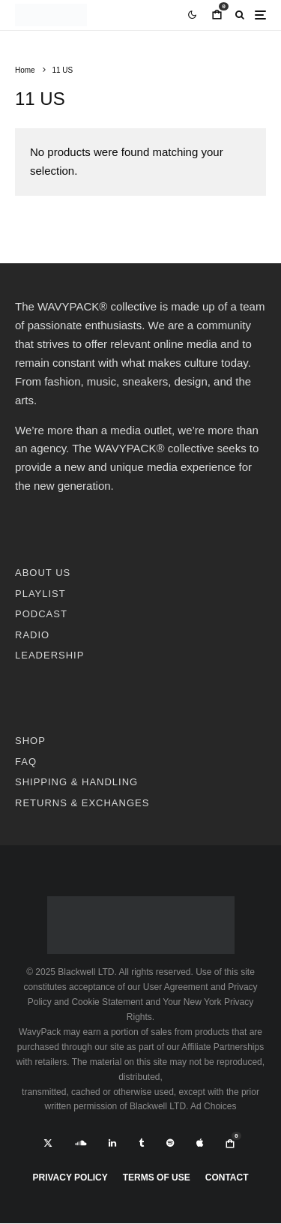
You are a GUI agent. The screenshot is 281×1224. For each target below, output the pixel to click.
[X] (48, 1143)
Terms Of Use (156, 1177)
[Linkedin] (112, 1143)
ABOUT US (42, 572)
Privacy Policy (69, 1177)
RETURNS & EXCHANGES (82, 802)
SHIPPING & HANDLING (76, 782)
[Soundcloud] (80, 1143)
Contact (227, 1177)
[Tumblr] (141, 1143)
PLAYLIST (40, 593)
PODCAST (41, 614)
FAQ (26, 761)
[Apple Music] (199, 1143)
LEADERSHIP (49, 655)
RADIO (32, 634)
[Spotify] (170, 1143)
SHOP (30, 740)
